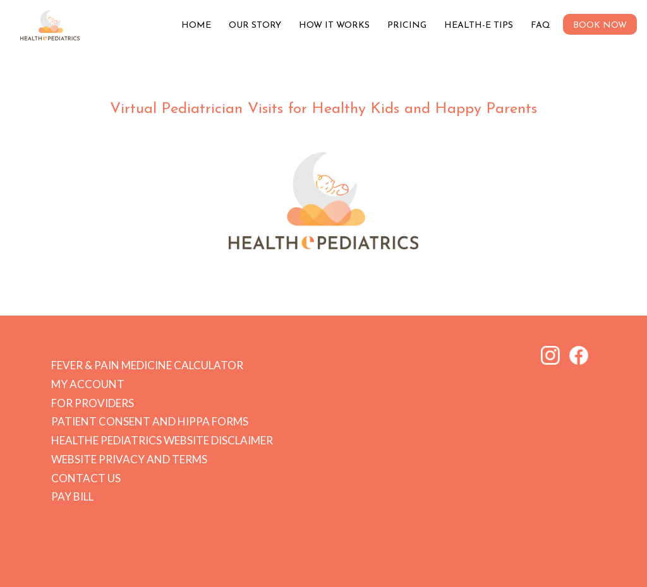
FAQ (540, 25)
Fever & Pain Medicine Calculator (147, 365)
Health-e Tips (478, 25)
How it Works (334, 25)
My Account (87, 384)
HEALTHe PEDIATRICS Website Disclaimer (162, 440)
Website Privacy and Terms (129, 459)
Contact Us (86, 478)
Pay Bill (72, 496)
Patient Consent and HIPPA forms (149, 421)
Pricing (406, 25)
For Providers (92, 403)
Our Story (255, 25)
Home (196, 25)
